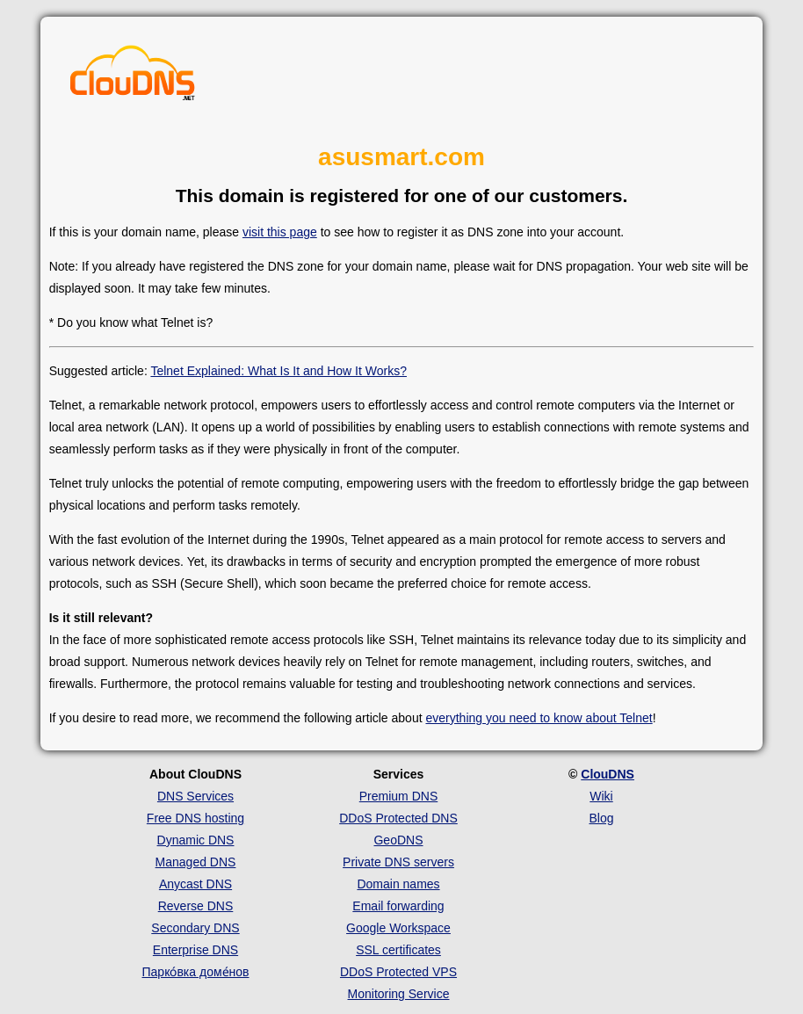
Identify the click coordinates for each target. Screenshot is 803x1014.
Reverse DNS (196, 906)
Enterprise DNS (195, 950)
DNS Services (195, 796)
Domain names (398, 884)
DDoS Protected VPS (398, 972)
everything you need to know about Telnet (538, 718)
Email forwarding (398, 906)
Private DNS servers (398, 862)
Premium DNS (398, 796)
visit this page (279, 232)
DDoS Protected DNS (398, 818)
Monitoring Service (399, 994)
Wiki (601, 796)
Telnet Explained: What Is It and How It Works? (278, 371)
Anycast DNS (195, 884)
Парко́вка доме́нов (196, 972)
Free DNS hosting (195, 818)
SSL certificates (398, 950)
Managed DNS (196, 862)
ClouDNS (607, 774)
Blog (601, 818)
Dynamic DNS (196, 840)
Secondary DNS (195, 928)
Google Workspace (398, 928)
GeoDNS (398, 840)
